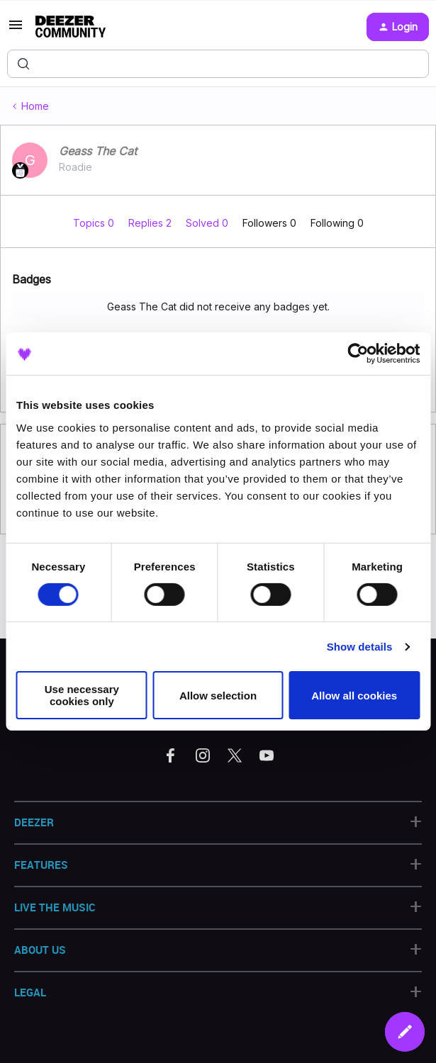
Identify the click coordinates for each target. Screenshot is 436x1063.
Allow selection (218, 696)
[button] (15, 29)
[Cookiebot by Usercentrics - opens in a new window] (358, 353)
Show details (360, 647)
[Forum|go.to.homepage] (70, 27)
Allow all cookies (354, 696)
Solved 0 (208, 223)
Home (35, 106)
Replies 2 (151, 223)
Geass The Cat (98, 151)
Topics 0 (95, 223)
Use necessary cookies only (82, 695)
